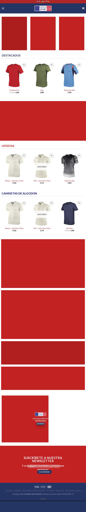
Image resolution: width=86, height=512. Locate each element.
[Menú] (3, 8)
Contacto (9, 490)
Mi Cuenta (50, 490)
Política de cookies (73, 490)
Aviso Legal (59, 490)
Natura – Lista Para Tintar (14, 181)
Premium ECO (14, 90)
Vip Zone (69, 228)
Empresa (17, 490)
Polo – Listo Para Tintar (42, 181)
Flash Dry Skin (69, 181)
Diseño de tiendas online (52, 494)
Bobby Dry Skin (69, 90)
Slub (41, 90)
